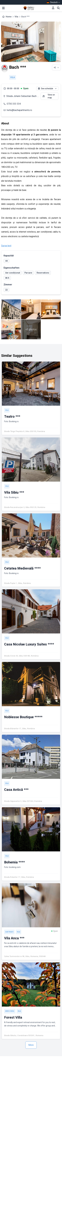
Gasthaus (9, 932)
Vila (16, 16)
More (31, 1045)
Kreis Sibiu (9, 1011)
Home (8, 16)
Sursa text (6, 245)
